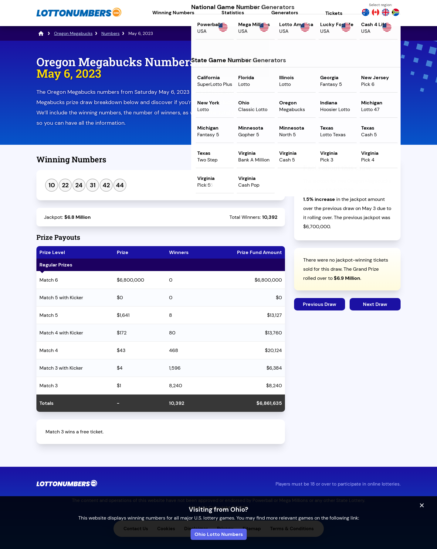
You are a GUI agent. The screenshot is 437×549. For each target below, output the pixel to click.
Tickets (333, 13)
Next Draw (375, 304)
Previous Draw (319, 304)
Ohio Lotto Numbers (219, 534)
